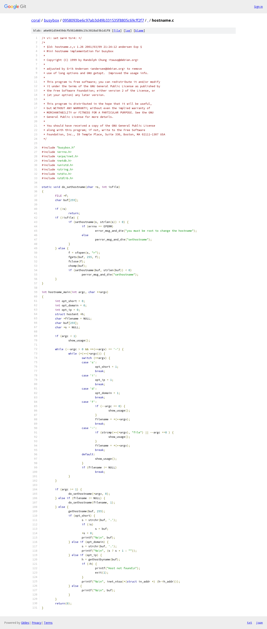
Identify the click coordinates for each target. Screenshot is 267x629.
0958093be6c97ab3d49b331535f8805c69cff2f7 (103, 20)
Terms (48, 623)
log (127, 30)
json (259, 622)
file (116, 30)
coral (35, 20)
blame (139, 30)
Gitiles (25, 623)
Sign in (258, 7)
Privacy (36, 623)
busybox (51, 20)
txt (249, 622)
